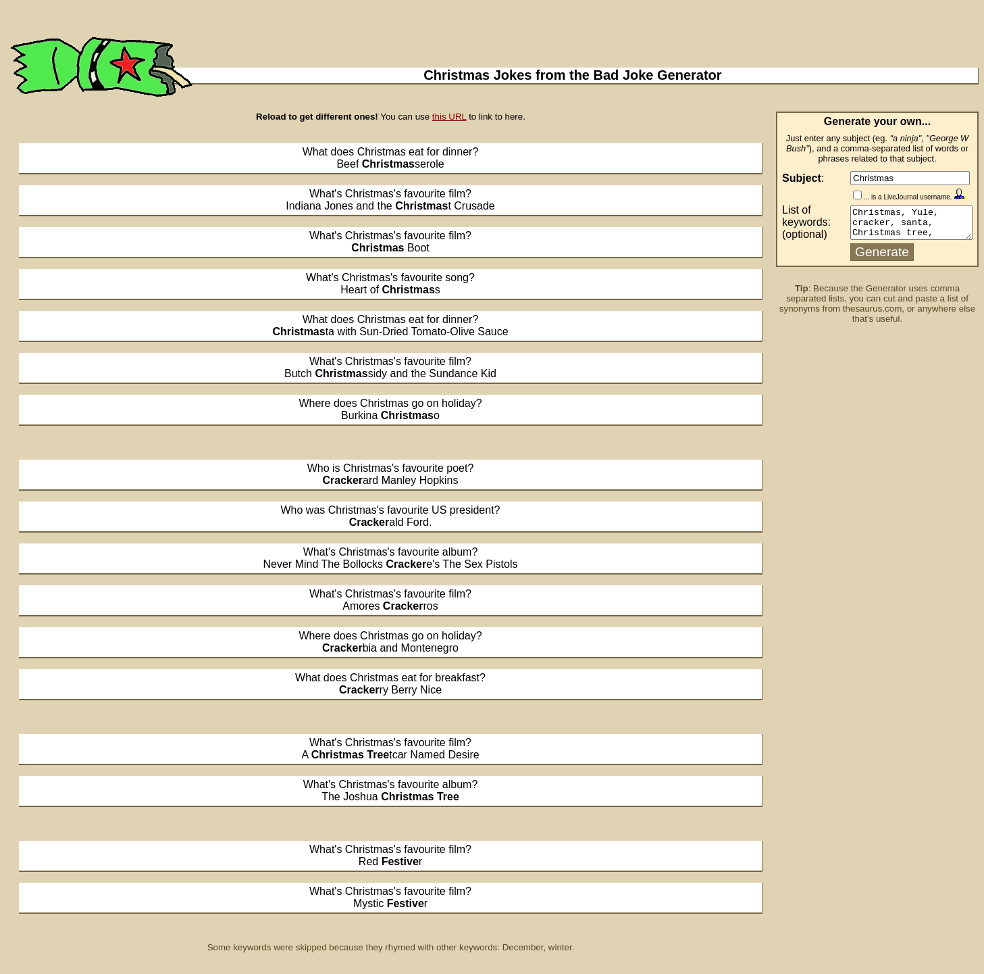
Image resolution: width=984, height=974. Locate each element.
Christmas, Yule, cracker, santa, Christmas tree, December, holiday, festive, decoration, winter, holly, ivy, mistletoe (905, 224)
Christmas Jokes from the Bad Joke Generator (572, 75)
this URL (449, 117)
